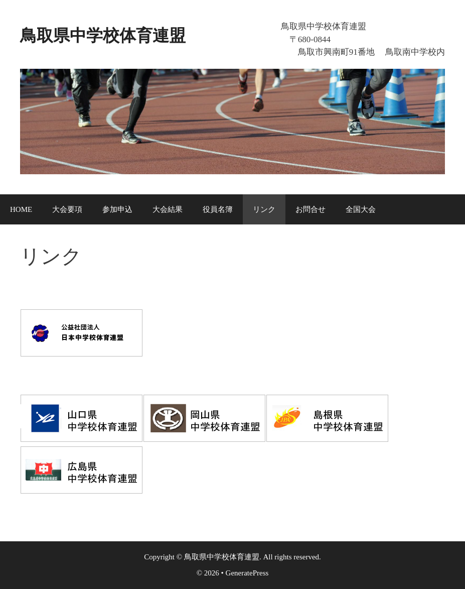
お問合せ (310, 209)
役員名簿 (218, 209)
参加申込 (117, 209)
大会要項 (67, 209)
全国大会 (361, 209)
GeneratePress (247, 573)
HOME (21, 209)
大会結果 (167, 209)
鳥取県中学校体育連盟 (133, 33)
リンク (264, 209)
